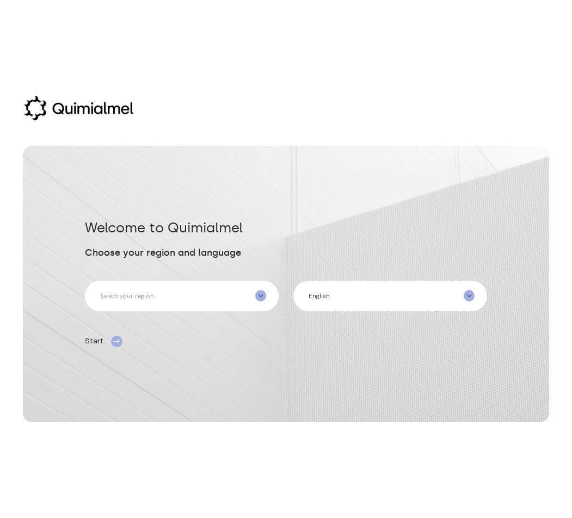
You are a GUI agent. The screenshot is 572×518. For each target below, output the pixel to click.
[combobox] (181, 296)
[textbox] (181, 296)
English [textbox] (319, 296)
